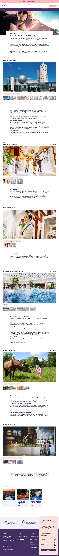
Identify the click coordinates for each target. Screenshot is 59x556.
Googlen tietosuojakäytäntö (45, 537)
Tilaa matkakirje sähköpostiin (34, 544)
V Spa (11, 322)
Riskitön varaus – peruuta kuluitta (8, 540)
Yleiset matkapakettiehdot (7, 546)
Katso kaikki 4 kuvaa (51, 350)
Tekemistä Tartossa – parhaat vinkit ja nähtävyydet (22, 502)
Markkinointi (42, 546)
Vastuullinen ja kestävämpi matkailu (8, 544)
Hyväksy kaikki (48, 550)
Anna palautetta (32, 537)
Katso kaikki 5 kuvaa (51, 271)
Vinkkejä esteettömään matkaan (8, 551)
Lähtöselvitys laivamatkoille (21, 537)
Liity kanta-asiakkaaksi (33, 547)
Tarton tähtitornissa (13, 132)
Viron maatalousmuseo (14, 397)
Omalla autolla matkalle (20, 539)
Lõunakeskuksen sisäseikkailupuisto (16, 328)
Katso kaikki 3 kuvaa (51, 144)
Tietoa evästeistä (44, 535)
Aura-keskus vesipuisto (14, 318)
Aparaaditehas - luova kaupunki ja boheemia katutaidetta (36, 502)
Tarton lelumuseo (34, 255)
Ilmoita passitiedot (33, 545)
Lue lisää (42, 540)
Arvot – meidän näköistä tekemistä (8, 538)
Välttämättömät (43, 539)
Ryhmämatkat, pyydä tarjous (34, 539)
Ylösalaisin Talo (12, 191)
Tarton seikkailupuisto (14, 338)
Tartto (5, 501)
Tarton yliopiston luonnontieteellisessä (17, 405)
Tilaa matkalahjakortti (33, 541)
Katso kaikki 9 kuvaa (51, 60)
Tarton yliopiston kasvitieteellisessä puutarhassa (18, 414)
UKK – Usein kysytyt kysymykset (22, 536)
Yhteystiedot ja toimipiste (34, 536)
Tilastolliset (42, 544)
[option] (9, 498)
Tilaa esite (31, 542)
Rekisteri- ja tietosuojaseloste (8, 549)
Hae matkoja (45, 9)
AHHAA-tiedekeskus (13, 107)
